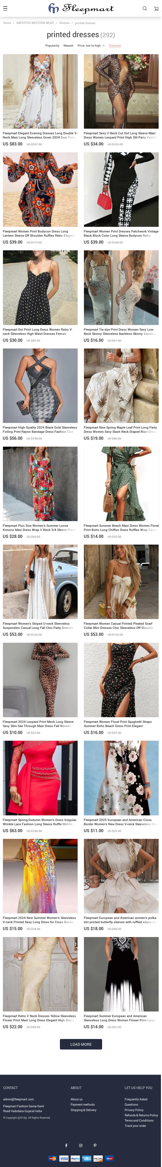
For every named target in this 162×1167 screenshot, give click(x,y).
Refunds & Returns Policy (141, 1110)
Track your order (135, 1120)
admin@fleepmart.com (18, 1094)
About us (76, 1094)
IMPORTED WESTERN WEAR (35, 23)
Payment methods (83, 1099)
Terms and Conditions (139, 1115)
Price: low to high (91, 46)
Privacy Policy (134, 1104)
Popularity (52, 46)
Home (7, 23)
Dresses (64, 23)
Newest (68, 46)
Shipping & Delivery (83, 1104)
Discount (115, 46)
